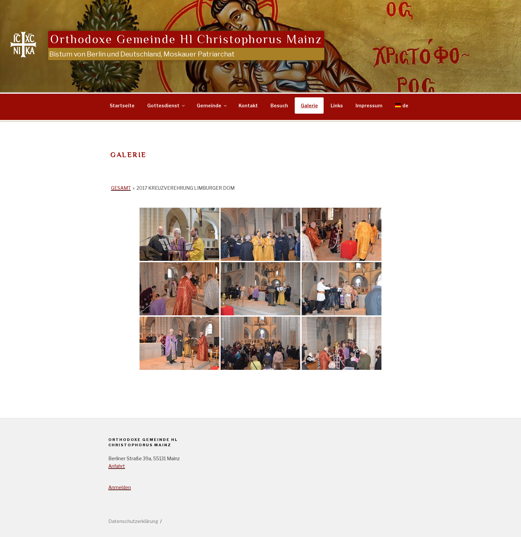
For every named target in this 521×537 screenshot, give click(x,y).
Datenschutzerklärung (133, 521)
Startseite (122, 105)
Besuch (279, 105)
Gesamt (121, 188)
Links (337, 105)
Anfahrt (116, 466)
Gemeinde (212, 105)
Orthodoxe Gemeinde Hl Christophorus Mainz (186, 39)
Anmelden (119, 487)
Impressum (369, 105)
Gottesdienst (166, 105)
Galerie (309, 105)
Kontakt (248, 105)
